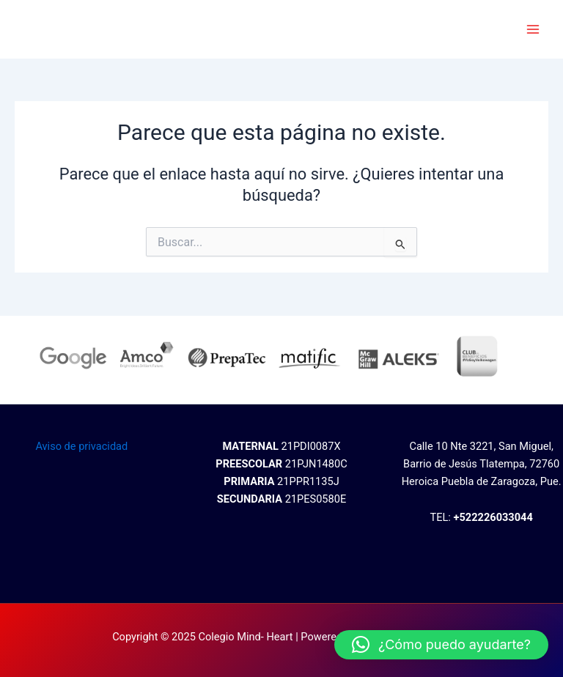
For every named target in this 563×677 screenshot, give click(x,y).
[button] (441, 644)
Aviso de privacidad (81, 446)
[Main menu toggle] (533, 29)
